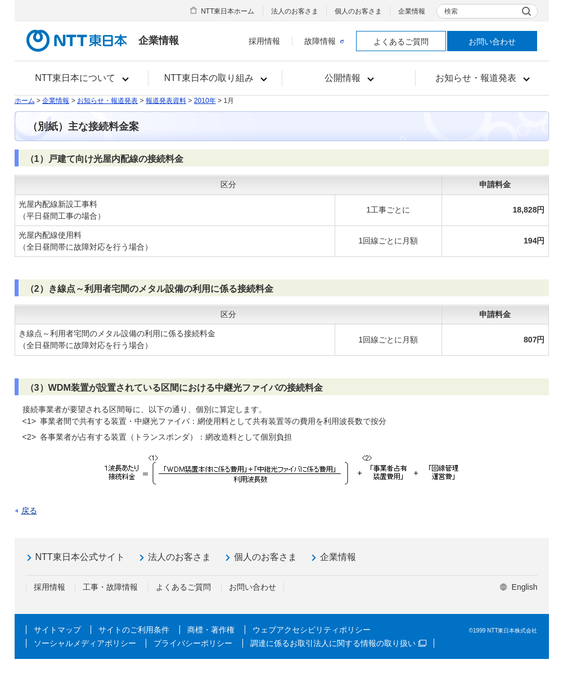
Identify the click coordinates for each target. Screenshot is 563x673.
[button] (81, 78)
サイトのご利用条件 (133, 629)
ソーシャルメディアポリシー (85, 643)
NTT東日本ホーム (227, 11)
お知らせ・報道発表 (107, 101)
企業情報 (411, 11)
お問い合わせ (492, 41)
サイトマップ (57, 629)
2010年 (205, 101)
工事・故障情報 (110, 586)
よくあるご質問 (401, 41)
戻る (29, 510)
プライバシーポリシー (193, 643)
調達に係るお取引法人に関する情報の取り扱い (338, 643)
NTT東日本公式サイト (80, 557)
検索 (451, 11)
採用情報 (264, 41)
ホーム (25, 101)
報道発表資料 (166, 101)
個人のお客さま (358, 11)
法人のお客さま (294, 11)
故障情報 (324, 41)
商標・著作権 (211, 629)
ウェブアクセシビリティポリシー (312, 629)
